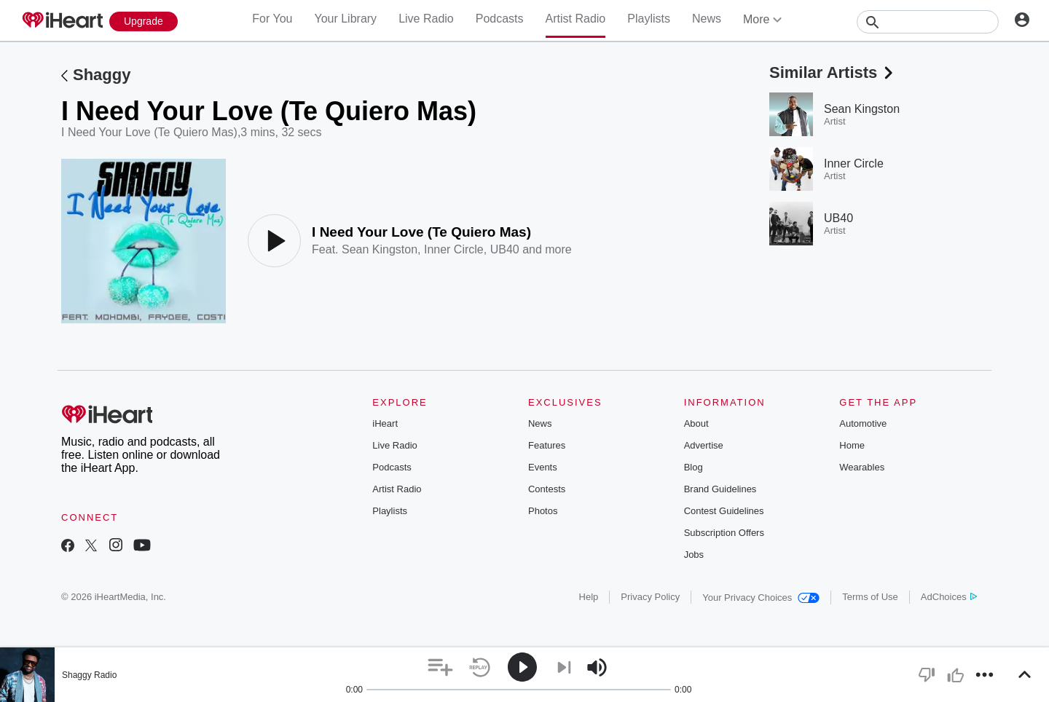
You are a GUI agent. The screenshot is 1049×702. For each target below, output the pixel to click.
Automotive (863, 423)
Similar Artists (832, 72)
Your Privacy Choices (761, 597)
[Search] (928, 21)
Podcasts (500, 18)
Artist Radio (576, 18)
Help (589, 596)
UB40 (504, 249)
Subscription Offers (724, 532)
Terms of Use (870, 596)
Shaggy (101, 75)
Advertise (703, 445)
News (706, 18)
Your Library (345, 18)
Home (852, 445)
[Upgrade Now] (143, 21)
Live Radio (426, 18)
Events (542, 467)
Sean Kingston (379, 249)
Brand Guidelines (720, 489)
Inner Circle (454, 249)
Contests (546, 489)
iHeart (385, 423)
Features (546, 445)
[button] (440, 667)
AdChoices (949, 596)
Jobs (694, 554)
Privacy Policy (650, 596)
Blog (693, 467)
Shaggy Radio (89, 675)
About (696, 423)
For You (272, 18)
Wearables (861, 467)
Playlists (648, 18)
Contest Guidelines (724, 510)
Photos (542, 510)
